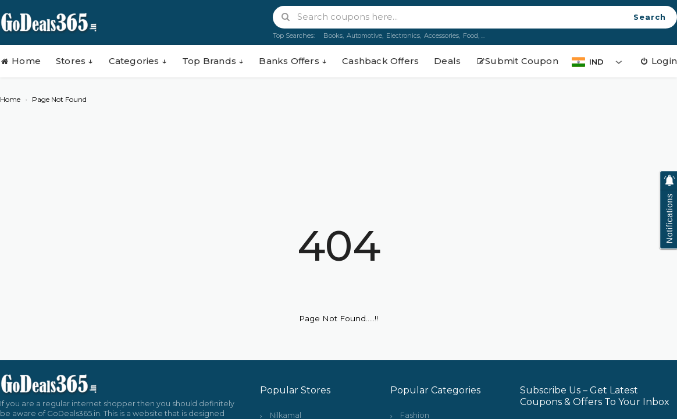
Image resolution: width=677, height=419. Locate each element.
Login (658, 60)
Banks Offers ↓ (293, 60)
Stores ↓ (75, 60)
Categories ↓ (138, 60)
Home (20, 60)
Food (470, 35)
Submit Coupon (517, 60)
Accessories (441, 35)
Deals (447, 60)
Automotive (364, 35)
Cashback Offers (380, 60)
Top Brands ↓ (213, 60)
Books (333, 35)
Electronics (403, 35)
